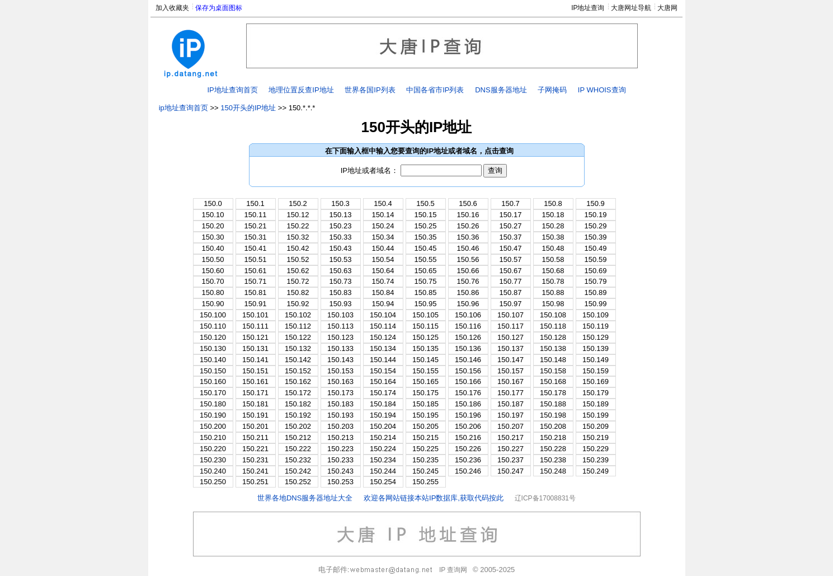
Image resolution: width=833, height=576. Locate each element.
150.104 (383, 315)
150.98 (553, 303)
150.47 (511, 248)
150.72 (298, 281)
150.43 (341, 248)
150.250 (213, 481)
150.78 (553, 281)
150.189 (595, 404)
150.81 (255, 292)
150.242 (298, 471)
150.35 (426, 237)
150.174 (383, 392)
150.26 (468, 226)
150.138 (553, 348)
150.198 (553, 415)
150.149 (595, 359)
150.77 (511, 281)
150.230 (213, 460)
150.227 (510, 448)
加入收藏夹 (172, 8)
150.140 (213, 359)
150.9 (595, 203)
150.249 (595, 471)
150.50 (213, 259)
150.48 (553, 248)
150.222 (298, 448)
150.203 (340, 426)
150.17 (511, 214)
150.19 (596, 214)
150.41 (255, 248)
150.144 (383, 359)
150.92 (298, 303)
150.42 (298, 248)
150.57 (511, 259)
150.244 (383, 471)
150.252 (298, 481)
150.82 (298, 292)
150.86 (468, 292)
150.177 (510, 392)
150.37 (511, 237)
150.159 (595, 371)
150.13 (341, 214)
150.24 (383, 226)
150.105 (425, 315)
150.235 (425, 460)
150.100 (213, 315)
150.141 (255, 359)
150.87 (511, 292)
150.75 (426, 281)
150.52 (298, 259)
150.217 (510, 437)
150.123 (340, 337)
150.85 (426, 292)
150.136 (468, 348)
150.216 (468, 437)
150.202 (298, 426)
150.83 (341, 292)
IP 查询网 (453, 570)
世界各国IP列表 (370, 90)
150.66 (468, 270)
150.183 (340, 404)
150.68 (553, 270)
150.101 (255, 315)
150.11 (255, 214)
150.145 (425, 359)
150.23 (341, 226)
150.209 (595, 426)
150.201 (255, 426)
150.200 (213, 426)
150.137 (510, 348)
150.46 (468, 248)
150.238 (553, 460)
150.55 (426, 259)
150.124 (383, 337)
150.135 (425, 348)
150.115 (425, 326)
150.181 (255, 404)
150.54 (383, 259)
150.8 (553, 203)
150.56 (468, 259)
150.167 (510, 381)
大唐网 (667, 8)
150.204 (383, 426)
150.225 (425, 448)
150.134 (383, 348)
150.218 (553, 437)
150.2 (298, 203)
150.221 (255, 448)
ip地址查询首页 (183, 108)
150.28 (553, 226)
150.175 (425, 392)
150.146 (468, 359)
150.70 (213, 281)
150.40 (213, 248)
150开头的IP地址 (248, 108)
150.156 (468, 371)
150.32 (298, 237)
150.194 (383, 415)
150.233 (340, 460)
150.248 (553, 471)
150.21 (255, 226)
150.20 (213, 226)
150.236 (468, 460)
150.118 (553, 326)
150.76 (468, 281)
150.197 (510, 415)
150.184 (383, 404)
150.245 (425, 471)
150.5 (425, 203)
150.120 (213, 337)
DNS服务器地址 (500, 90)
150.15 (426, 214)
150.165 (425, 381)
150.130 (213, 348)
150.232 (298, 460)
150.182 (298, 404)
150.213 (340, 437)
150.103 (340, 315)
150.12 (298, 214)
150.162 (298, 381)
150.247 (510, 471)
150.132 (298, 348)
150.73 (341, 281)
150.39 (596, 237)
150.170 (213, 392)
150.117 (510, 326)
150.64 (383, 270)
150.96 (468, 303)
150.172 (298, 392)
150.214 (383, 437)
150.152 (298, 371)
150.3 (340, 203)
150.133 (340, 348)
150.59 (596, 259)
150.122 (298, 337)
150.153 (340, 371)
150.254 (383, 481)
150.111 (255, 326)
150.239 (595, 460)
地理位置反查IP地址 (301, 90)
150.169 (595, 381)
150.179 (595, 392)
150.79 (596, 281)
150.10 (213, 214)
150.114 (383, 326)
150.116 (468, 326)
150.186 (468, 404)
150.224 (383, 448)
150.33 (341, 237)
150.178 (553, 392)
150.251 (255, 481)
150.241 (255, 471)
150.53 (341, 259)
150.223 (340, 448)
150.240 (213, 471)
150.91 (255, 303)
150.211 (255, 437)
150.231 (255, 460)
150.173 (340, 392)
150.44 (383, 248)
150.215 (425, 437)
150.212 (298, 437)
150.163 (340, 381)
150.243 (340, 471)
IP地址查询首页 (232, 90)
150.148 (553, 359)
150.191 (255, 415)
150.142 (298, 359)
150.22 (298, 226)
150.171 (255, 392)
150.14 (383, 214)
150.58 (553, 259)
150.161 (255, 381)
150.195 (425, 415)
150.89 (596, 292)
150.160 (213, 381)
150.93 (341, 303)
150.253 (340, 481)
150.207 (510, 426)
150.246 (468, 471)
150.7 (510, 203)
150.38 (553, 237)
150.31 (255, 237)
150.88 (553, 292)
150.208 (553, 426)
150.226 (468, 448)
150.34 (383, 237)
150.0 (213, 203)
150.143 (340, 359)
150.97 (511, 303)
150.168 (553, 381)
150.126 (468, 337)
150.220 (213, 448)
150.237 (510, 460)
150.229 (595, 448)
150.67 (511, 270)
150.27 (511, 226)
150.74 (383, 281)
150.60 (213, 270)
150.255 (425, 481)
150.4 (383, 203)
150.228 (553, 448)
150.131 (255, 348)
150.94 (383, 303)
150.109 (595, 315)
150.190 (213, 415)
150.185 (425, 404)
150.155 (425, 371)
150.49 (596, 248)
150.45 (426, 248)
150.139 (595, 348)
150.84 (383, 292)
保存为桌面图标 (218, 8)
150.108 (553, 315)
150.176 (468, 392)
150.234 (383, 460)
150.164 (383, 381)
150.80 (213, 292)
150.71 (255, 281)
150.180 (213, 404)
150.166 (468, 381)
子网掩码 (552, 90)
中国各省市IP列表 (435, 90)
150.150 (213, 371)
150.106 (468, 315)
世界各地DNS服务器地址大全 (304, 498)
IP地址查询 (587, 8)
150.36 (468, 237)
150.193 (340, 415)
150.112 (298, 326)
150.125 (425, 337)
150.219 (595, 437)
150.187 (510, 404)
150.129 (595, 337)
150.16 (468, 214)
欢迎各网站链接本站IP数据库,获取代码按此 (433, 498)
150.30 (213, 237)
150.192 (298, 415)
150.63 (341, 270)
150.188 (553, 404)
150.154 (383, 371)
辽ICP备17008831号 (545, 498)
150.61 (255, 270)
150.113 (340, 326)
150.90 (213, 303)
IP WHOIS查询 (602, 90)
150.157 (510, 371)
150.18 (553, 214)
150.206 (468, 426)
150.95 (426, 303)
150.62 (298, 270)
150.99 (596, 303)
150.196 (468, 415)
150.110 (213, 326)
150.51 (255, 259)
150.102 (298, 315)
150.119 (595, 326)
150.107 (510, 315)
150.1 (255, 203)
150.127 (510, 337)
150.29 (596, 226)
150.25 (426, 226)
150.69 (596, 270)
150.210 (213, 437)
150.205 (425, 426)
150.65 (426, 270)
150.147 (510, 359)
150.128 (553, 337)
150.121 (255, 337)
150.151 (255, 371)
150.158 (553, 371)
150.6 (468, 203)
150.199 (595, 415)
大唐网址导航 (631, 8)
